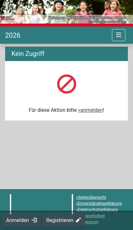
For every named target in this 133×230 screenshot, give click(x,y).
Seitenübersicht (92, 197)
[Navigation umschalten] (118, 35)
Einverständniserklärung (100, 203)
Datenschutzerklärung (98, 209)
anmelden (91, 110)
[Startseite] (12, 35)
